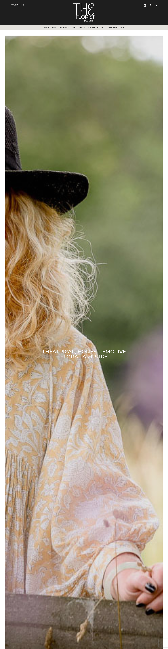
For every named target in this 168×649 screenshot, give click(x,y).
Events (64, 28)
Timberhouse (115, 28)
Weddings (78, 28)
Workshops (95, 28)
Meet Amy (50, 28)
